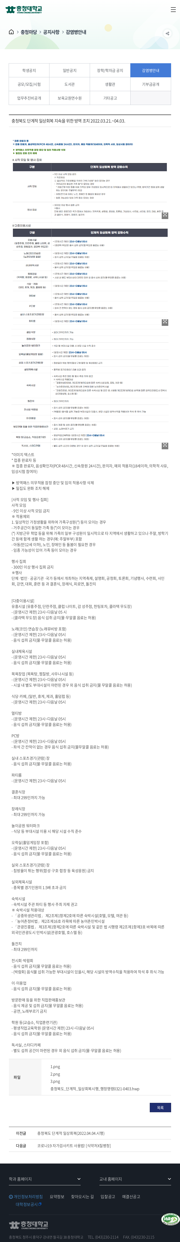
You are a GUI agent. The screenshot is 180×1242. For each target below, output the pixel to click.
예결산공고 (131, 1196)
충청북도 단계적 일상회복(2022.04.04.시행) (70, 1133)
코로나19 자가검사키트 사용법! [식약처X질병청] (74, 1145)
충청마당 (29, 32)
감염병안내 (76, 32)
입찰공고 (108, 1196)
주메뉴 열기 (173, 9)
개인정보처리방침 (28, 1196)
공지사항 (51, 32)
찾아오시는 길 (82, 1196)
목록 (160, 1107)
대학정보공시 (27, 1204)
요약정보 (57, 1196)
